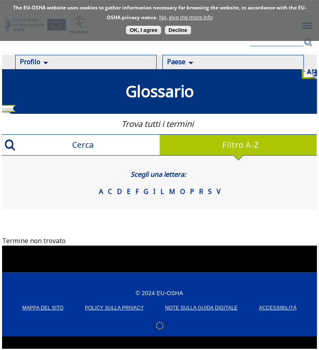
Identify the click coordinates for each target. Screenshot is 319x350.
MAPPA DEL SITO (43, 308)
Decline (178, 30)
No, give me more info (186, 17)
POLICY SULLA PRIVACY (114, 308)
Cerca (308, 42)
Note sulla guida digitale (201, 308)
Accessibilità (278, 308)
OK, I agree (143, 30)
